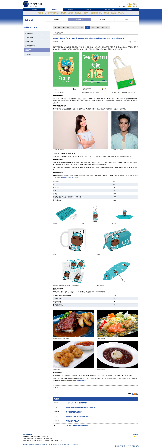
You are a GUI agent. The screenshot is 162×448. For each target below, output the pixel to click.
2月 (78, 27)
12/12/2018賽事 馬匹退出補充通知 (77, 416)
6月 (59, 27)
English (124, 6)
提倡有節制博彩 (55, 444)
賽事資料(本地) (42, 13)
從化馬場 (106, 13)
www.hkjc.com (81, 380)
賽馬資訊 (54, 10)
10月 (98, 27)
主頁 (118, 6)
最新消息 (56, 19)
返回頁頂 (57, 387)
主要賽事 (70, 13)
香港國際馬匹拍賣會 (96, 13)
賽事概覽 (102, 19)
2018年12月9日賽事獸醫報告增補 (77, 425)
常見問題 (25, 444)
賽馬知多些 (121, 13)
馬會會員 (88, 9)
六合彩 (135, 6)
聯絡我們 (31, 444)
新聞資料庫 (79, 19)
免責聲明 (69, 444)
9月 (103, 27)
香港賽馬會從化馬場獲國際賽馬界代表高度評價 (81, 407)
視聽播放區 (78, 13)
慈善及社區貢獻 (109, 9)
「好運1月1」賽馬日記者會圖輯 (76, 403)
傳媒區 (126, 19)
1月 (82, 27)
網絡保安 (75, 444)
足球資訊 (70, 9)
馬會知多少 (130, 9)
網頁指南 (44, 444)
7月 (55, 27)
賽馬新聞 (63, 13)
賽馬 (134, 3)
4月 (68, 27)
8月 (108, 27)
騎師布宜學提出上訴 (72, 421)
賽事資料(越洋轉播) (53, 13)
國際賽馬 (85, 13)
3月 (73, 27)
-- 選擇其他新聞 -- (60, 33)
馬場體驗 (34, 9)
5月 (64, 27)
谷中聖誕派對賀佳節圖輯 (74, 412)
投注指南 (113, 13)
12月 (87, 27)
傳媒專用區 (38, 444)
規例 (49, 444)
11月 (92, 27)
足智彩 (135, 5)
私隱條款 (63, 444)
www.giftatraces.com (67, 177)
